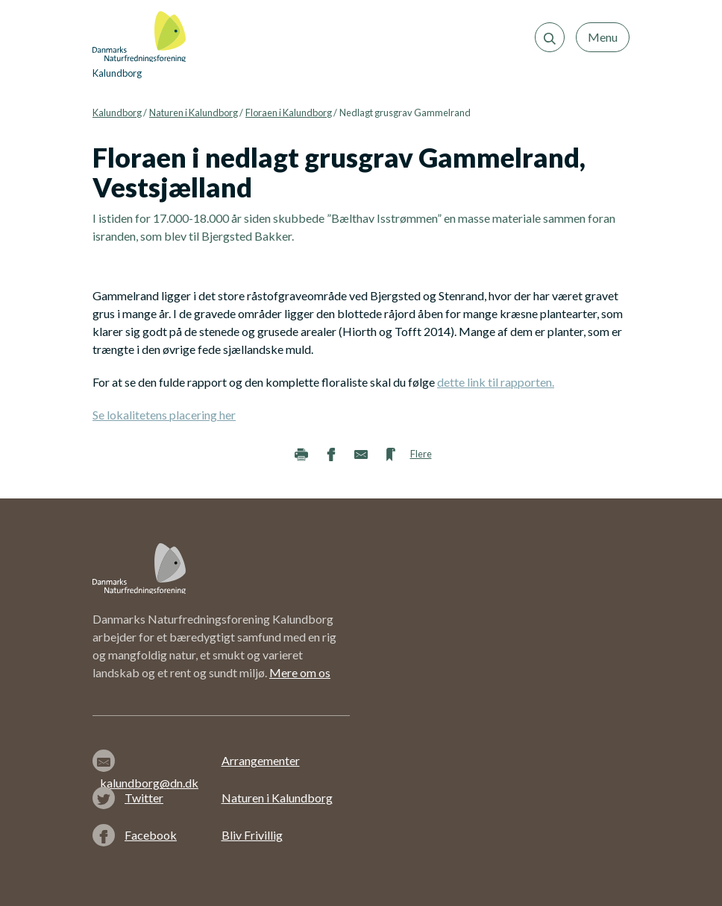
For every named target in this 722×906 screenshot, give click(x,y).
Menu (603, 37)
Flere (421, 454)
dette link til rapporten (495, 382)
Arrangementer (261, 760)
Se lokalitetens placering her (164, 415)
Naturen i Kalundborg (193, 112)
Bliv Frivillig (252, 835)
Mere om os (299, 672)
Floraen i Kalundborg (288, 112)
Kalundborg (117, 112)
